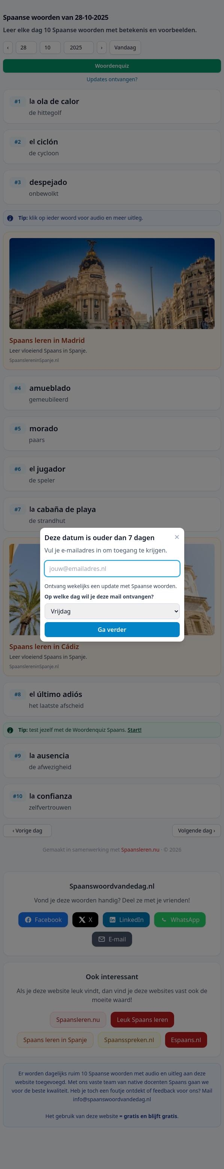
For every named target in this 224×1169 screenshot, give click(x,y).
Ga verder (112, 629)
